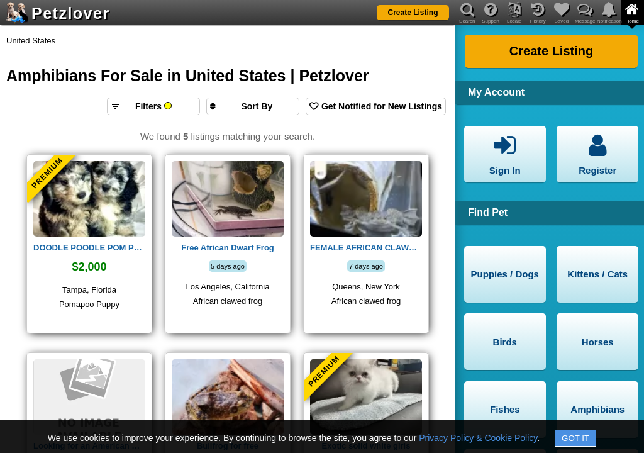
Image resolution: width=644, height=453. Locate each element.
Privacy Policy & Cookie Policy (478, 438)
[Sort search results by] (253, 106)
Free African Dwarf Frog (227, 247)
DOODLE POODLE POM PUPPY (89, 247)
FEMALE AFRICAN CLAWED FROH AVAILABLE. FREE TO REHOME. (366, 247)
